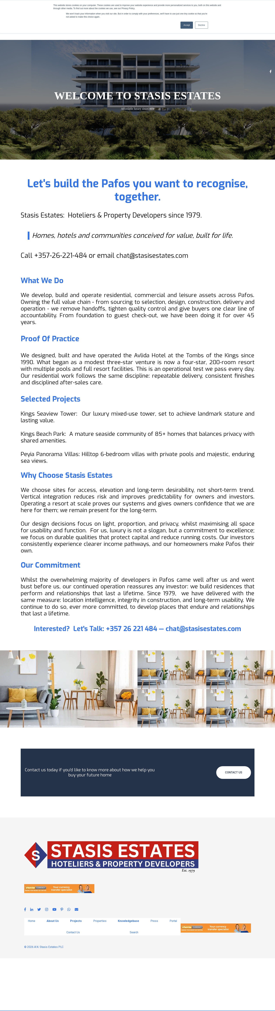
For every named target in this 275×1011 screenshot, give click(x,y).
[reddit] (118, 55)
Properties (87, 65)
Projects (64, 65)
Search (186, 65)
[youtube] (55, 55)
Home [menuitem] (31, 973)
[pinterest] (83, 55)
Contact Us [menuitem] (73, 985)
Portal (149, 65)
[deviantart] (76, 55)
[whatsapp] (69, 55)
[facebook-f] (34, 55)
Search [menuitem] (134, 985)
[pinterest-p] (62, 55)
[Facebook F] (270, 124)
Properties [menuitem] (99, 973)
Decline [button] (201, 25)
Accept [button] (186, 25)
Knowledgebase (111, 65)
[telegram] (104, 55)
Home (27, 65)
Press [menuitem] (154, 973)
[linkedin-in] (41, 55)
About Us (43, 65)
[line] (97, 55)
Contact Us (168, 65)
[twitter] (48, 55)
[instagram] (27, 55)
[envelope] (90, 55)
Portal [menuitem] (173, 973)
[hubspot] (111, 55)
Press (134, 65)
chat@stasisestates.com (153, 307)
